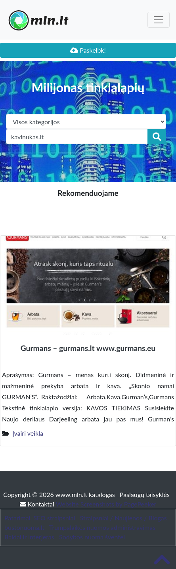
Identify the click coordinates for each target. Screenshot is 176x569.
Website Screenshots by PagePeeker (106, 504)
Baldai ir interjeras (29, 537)
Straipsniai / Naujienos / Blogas (123, 518)
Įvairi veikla (27, 433)
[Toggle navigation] (158, 20)
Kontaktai (38, 504)
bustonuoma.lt (24, 527)
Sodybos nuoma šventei (92, 537)
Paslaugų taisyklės (145, 494)
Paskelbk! (88, 50)
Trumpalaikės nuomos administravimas (102, 527)
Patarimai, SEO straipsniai (39, 518)
